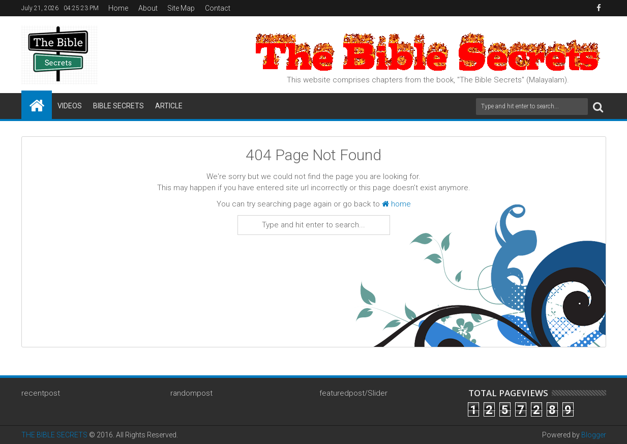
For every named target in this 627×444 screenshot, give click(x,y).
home (396, 204)
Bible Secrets (118, 106)
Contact (217, 8)
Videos (69, 106)
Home (118, 8)
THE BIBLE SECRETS (54, 435)
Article (169, 106)
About (148, 8)
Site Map (181, 8)
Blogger (593, 435)
